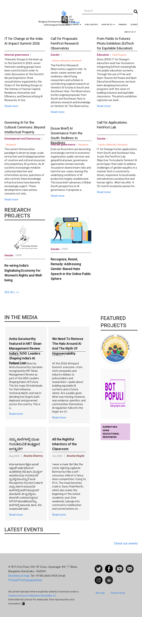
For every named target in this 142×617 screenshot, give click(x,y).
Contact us (130, 568)
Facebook (109, 566)
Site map (100, 592)
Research (11, 144)
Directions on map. (19, 575)
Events (55, 60)
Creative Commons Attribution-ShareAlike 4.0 (32, 595)
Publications (91, 25)
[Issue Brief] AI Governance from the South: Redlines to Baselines (66, 133)
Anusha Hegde (75, 455)
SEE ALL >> (11, 292)
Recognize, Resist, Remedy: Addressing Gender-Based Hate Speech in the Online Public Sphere (71, 269)
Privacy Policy (118, 592)
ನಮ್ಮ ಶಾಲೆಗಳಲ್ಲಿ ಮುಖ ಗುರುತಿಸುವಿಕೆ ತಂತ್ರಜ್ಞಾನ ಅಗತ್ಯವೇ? (24, 444)
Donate (134, 25)
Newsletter (109, 577)
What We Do (108, 25)
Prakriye (123, 25)
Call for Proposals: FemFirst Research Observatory (65, 43)
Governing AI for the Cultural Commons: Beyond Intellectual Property (24, 127)
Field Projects (119, 54)
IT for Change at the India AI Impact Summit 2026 (23, 41)
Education (103, 54)
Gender (55, 54)
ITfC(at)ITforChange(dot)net (25, 580)
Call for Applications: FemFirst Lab (112, 124)
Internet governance (16, 54)
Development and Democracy (22, 138)
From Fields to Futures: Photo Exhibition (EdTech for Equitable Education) (115, 43)
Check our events (126, 543)
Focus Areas (73, 25)
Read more (11, 106)
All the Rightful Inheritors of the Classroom (64, 444)
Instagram (99, 577)
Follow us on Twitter (99, 569)
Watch (119, 566)
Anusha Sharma (33, 455)
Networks (65, 60)
